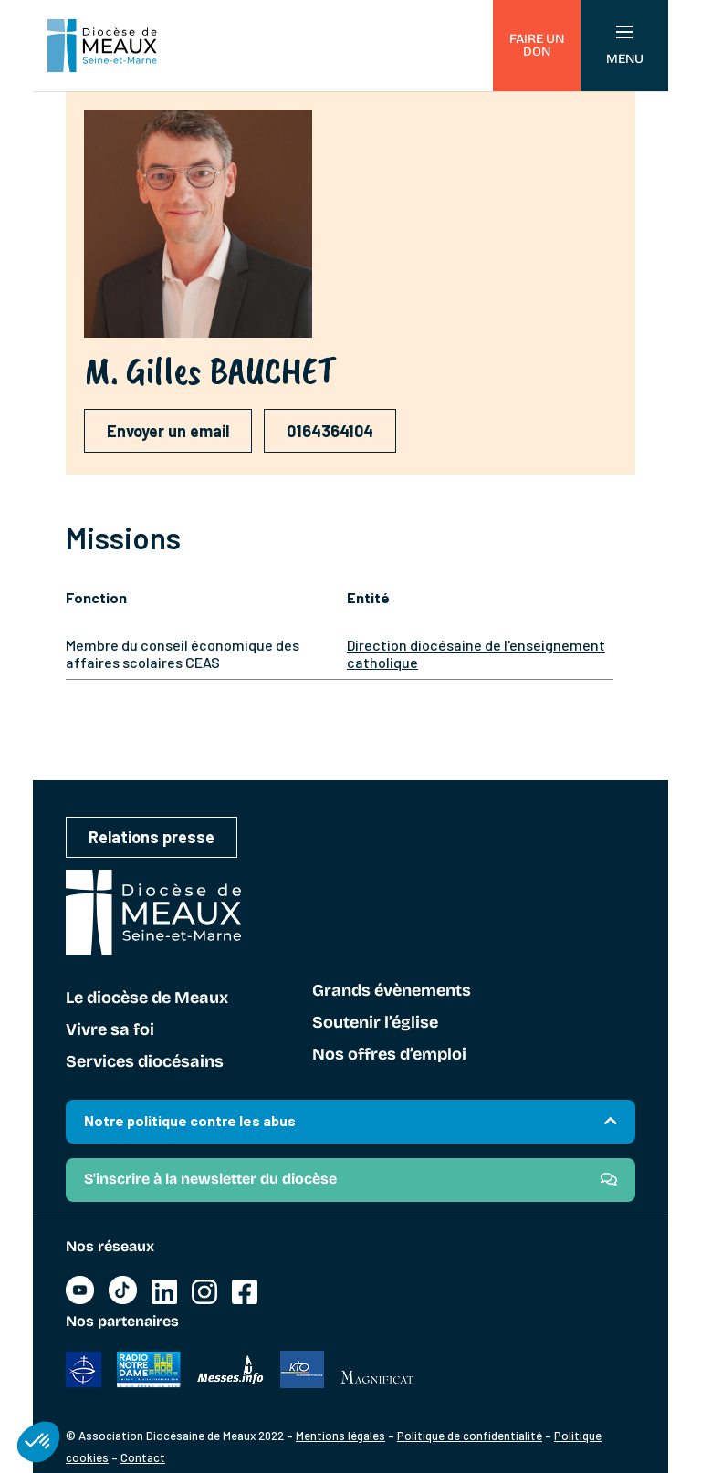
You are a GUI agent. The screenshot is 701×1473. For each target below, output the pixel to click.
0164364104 (330, 431)
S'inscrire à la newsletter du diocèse (210, 1178)
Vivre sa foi (110, 1030)
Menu (624, 46)
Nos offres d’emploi (389, 1055)
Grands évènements (391, 991)
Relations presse (151, 837)
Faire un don (536, 45)
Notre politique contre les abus (190, 1120)
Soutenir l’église (375, 1023)
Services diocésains (145, 1062)
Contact (142, 1457)
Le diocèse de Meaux (147, 998)
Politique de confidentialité (469, 1435)
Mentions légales (340, 1435)
